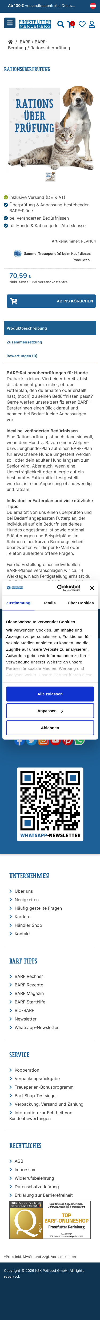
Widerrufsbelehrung (34, 1178)
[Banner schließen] (92, 588)
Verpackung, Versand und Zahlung (49, 1104)
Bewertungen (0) (22, 356)
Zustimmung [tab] (18, 602)
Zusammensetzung (24, 342)
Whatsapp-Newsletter (37, 1027)
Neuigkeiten (27, 899)
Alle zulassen (50, 693)
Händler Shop (28, 925)
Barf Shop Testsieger (36, 1095)
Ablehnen (50, 727)
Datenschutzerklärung (37, 1186)
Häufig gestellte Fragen (38, 908)
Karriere (22, 916)
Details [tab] (49, 602)
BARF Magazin (29, 993)
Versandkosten (63, 1257)
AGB (19, 1161)
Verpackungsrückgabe (37, 1078)
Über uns (24, 891)
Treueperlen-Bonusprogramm (44, 1087)
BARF (25, 41)
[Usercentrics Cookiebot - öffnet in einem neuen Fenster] (59, 588)
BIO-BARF (24, 1010)
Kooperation (27, 1070)
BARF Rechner (29, 976)
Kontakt (22, 933)
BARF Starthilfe (30, 1002)
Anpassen (50, 710)
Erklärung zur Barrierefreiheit (44, 1195)
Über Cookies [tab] (81, 602)
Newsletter (26, 1019)
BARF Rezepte (29, 984)
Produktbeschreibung (27, 328)
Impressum (26, 1169)
